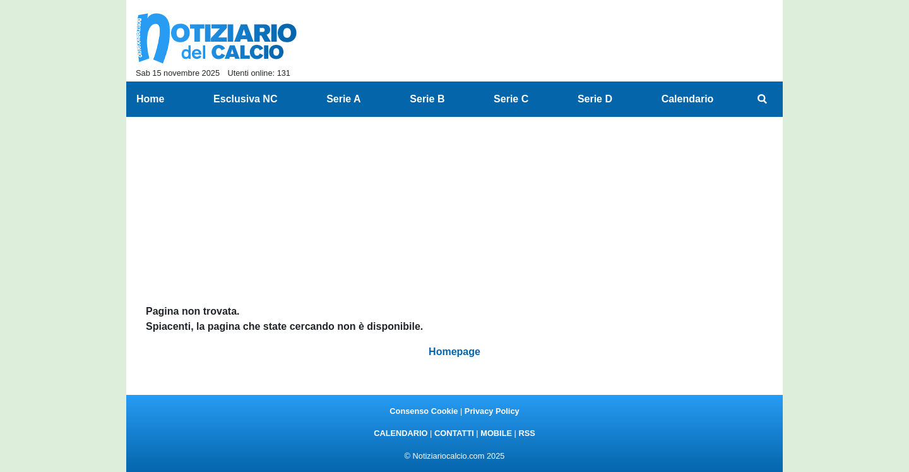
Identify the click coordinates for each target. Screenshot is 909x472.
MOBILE (496, 433)
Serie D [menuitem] (595, 99)
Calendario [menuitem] (688, 99)
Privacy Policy (492, 411)
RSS (526, 433)
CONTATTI (454, 433)
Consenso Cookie (423, 411)
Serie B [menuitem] (427, 99)
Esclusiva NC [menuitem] (245, 99)
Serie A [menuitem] (343, 99)
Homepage (454, 351)
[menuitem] (762, 99)
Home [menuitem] (150, 99)
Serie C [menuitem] (511, 99)
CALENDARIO (400, 433)
